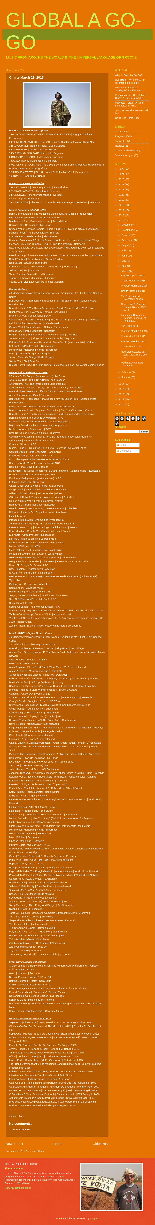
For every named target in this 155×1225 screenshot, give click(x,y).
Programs (120, 136)
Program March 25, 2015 (134, 285)
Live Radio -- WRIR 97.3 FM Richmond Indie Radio (130, 81)
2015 (122, 220)
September (128, 240)
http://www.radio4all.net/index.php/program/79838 (47, 1105)
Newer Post (14, 1144)
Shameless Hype (124, 155)
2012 (122, 394)
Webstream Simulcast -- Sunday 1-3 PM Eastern (128, 89)
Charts (21, 1116)
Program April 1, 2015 (132, 275)
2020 (122, 194)
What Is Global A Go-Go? (128, 75)
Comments (124, 450)
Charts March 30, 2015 (133, 280)
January (126, 377)
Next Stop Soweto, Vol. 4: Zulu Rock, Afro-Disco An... (134, 354)
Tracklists (120, 141)
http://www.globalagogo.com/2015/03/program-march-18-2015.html (58, 1101)
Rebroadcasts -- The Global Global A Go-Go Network (130, 96)
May (124, 261)
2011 (122, 399)
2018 (122, 205)
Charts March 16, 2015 (133, 336)
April (124, 266)
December (127, 224)
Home (57, 1144)
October (126, 235)
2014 (122, 384)
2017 (122, 210)
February (127, 372)
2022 (122, 184)
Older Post (100, 1144)
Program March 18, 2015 (134, 331)
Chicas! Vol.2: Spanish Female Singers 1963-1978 (134, 307)
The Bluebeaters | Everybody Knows (132, 297)
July (124, 250)
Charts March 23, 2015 (133, 291)
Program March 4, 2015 (133, 341)
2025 (122, 169)
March (125, 271)
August (126, 245)
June (124, 255)
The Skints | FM (129, 326)
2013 (122, 389)
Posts (121, 445)
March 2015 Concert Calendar (132, 364)
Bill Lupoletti (15, 1168)
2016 (122, 215)
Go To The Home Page (127, 118)
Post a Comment (22, 1129)
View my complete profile (18, 1188)
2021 (122, 189)
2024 (122, 174)
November (127, 230)
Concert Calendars (125, 150)
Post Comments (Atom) (32, 1151)
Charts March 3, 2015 (132, 346)
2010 (122, 404)
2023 (122, 179)
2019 (122, 199)
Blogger (94, 1218)
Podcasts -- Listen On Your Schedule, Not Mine (129, 104)
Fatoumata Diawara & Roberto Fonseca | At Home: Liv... (133, 318)
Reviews (119, 145)
